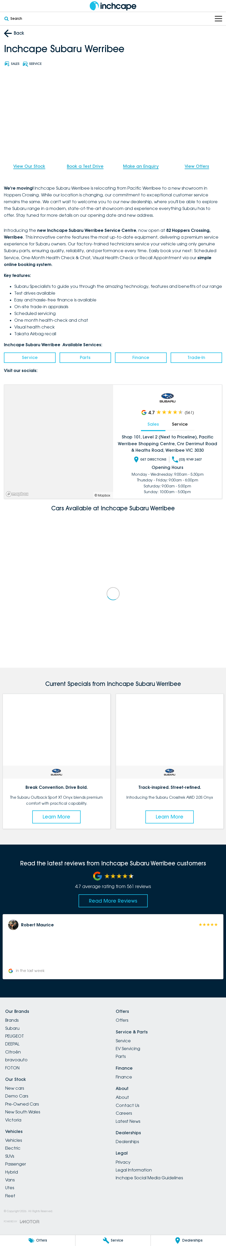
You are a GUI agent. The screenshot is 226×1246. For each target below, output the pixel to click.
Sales (153, 424)
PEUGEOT (14, 1036)
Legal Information (134, 1170)
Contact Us (127, 1105)
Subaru (12, 1028)
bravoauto (16, 1059)
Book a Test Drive (85, 166)
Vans (10, 1179)
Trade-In (196, 357)
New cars (14, 1088)
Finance (140, 357)
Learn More (56, 817)
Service (30, 357)
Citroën (13, 1052)
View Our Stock (29, 166)
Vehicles (13, 1140)
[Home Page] (113, 6)
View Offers (197, 166)
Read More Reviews (113, 901)
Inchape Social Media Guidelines (149, 1177)
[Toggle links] (21, 1222)
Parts (85, 357)
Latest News (128, 1121)
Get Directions (149, 459)
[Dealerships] (188, 1240)
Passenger (15, 1164)
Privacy (123, 1162)
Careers (124, 1113)
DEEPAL (12, 1043)
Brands (11, 1020)
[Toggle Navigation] (218, 18)
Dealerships (127, 1141)
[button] (113, 946)
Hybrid (11, 1172)
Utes (9, 1187)
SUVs (9, 1156)
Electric (13, 1148)
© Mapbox (102, 495)
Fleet (10, 1195)
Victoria (13, 1120)
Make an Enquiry (141, 166)
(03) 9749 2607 (187, 459)
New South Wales (22, 1111)
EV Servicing (128, 1048)
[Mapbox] (18, 494)
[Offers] (37, 1240)
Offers (122, 1020)
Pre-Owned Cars (22, 1104)
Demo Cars (16, 1096)
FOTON (12, 1067)
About (122, 1097)
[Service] (113, 1240)
